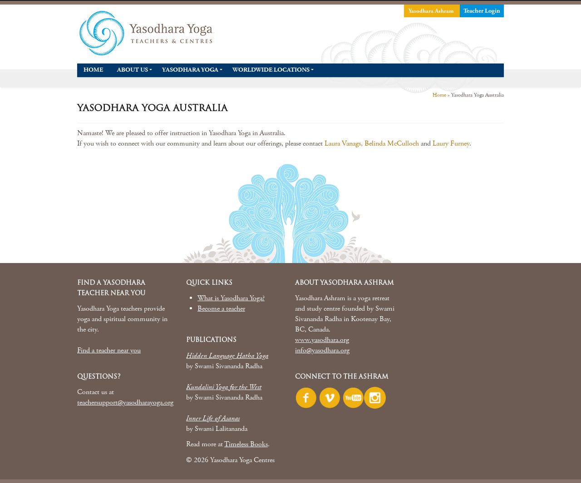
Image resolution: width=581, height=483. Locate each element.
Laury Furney (451, 143)
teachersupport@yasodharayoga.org (125, 402)
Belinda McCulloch (392, 143)
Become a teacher (221, 308)
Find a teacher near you (109, 350)
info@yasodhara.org (322, 350)
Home (439, 95)
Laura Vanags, (344, 143)
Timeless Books (246, 444)
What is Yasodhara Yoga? (231, 298)
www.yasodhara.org (322, 340)
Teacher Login (481, 11)
